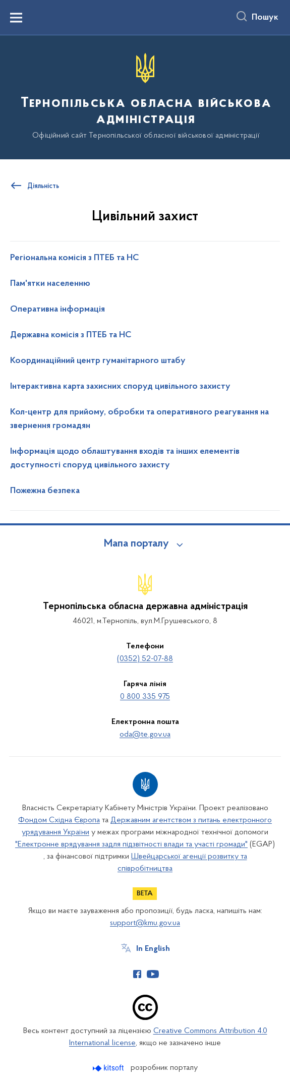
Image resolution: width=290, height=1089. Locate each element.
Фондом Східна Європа (59, 820)
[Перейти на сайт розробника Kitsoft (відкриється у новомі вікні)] (109, 1068)
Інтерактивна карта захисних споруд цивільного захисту (120, 386)
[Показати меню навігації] (16, 18)
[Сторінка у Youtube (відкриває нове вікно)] (153, 974)
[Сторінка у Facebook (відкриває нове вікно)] (137, 974)
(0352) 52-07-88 (145, 659)
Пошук (265, 17)
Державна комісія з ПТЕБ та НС (71, 335)
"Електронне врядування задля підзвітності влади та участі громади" (131, 844)
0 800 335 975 (145, 697)
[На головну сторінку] (145, 96)
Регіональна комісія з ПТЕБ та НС (74, 258)
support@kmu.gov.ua (145, 923)
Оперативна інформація (57, 309)
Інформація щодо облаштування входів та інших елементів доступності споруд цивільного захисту (125, 458)
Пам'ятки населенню (50, 283)
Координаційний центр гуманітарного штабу (98, 361)
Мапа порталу (136, 544)
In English (153, 949)
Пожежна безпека (45, 491)
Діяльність (43, 186)
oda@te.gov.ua (145, 735)
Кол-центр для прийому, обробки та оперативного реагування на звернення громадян (139, 419)
